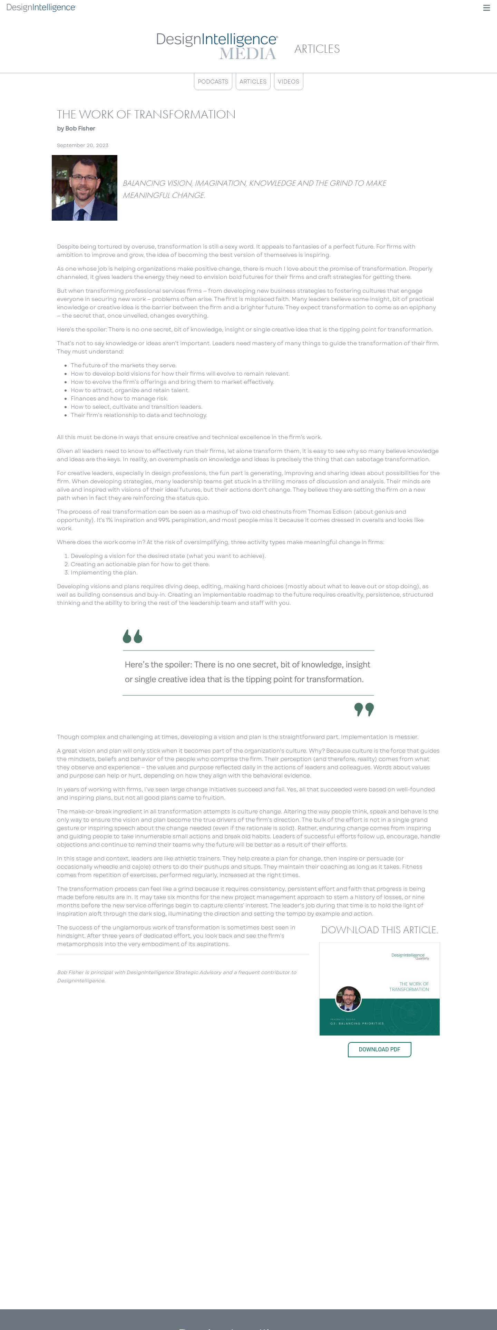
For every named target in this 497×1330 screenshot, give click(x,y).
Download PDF (379, 1049)
